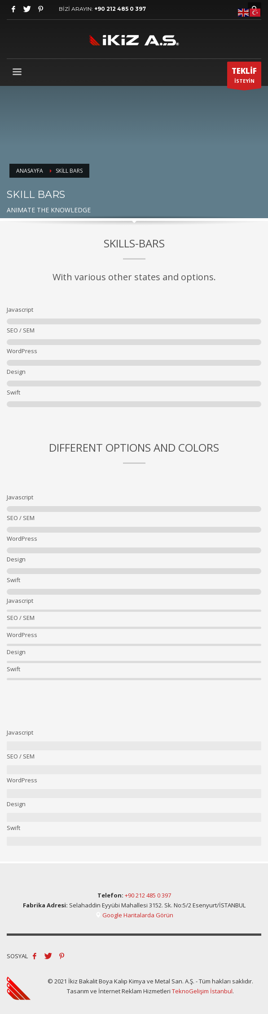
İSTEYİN (244, 77)
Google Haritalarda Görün (134, 915)
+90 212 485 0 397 (120, 8)
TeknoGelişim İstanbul (202, 991)
